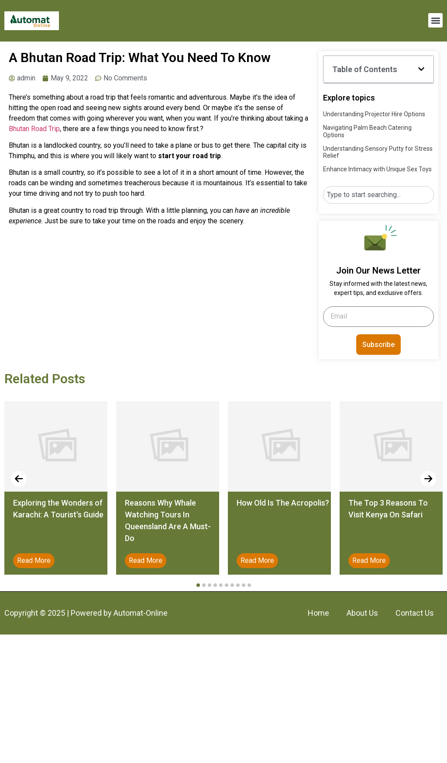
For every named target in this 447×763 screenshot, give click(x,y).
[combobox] (378, 195)
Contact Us (414, 612)
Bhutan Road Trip (34, 129)
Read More (34, 560)
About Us (362, 612)
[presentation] (19, 479)
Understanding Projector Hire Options (374, 114)
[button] (435, 20)
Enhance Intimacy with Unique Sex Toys (377, 169)
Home (318, 612)
